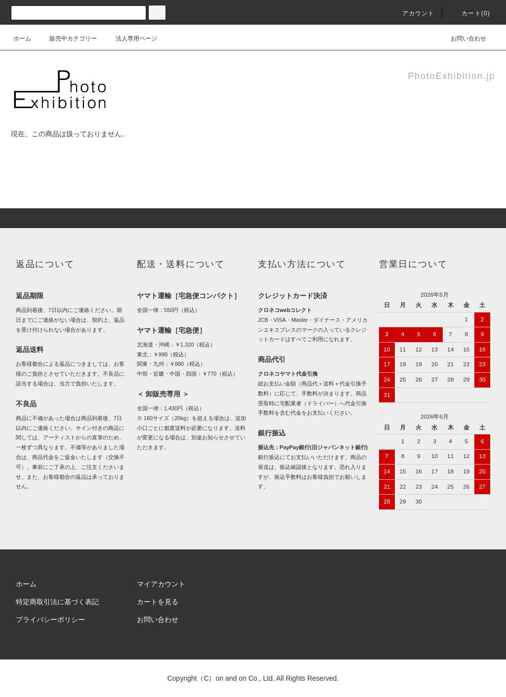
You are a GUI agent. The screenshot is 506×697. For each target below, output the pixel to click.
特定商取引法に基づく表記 (57, 602)
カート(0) (470, 13)
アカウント (412, 13)
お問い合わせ (462, 38)
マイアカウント (161, 584)
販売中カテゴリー (67, 38)
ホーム (22, 38)
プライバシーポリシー (50, 619)
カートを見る (157, 602)
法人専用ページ (130, 38)
